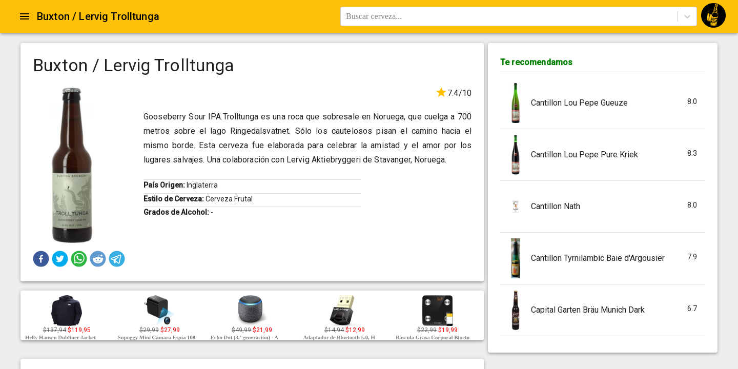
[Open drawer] (24, 16)
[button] (41, 259)
